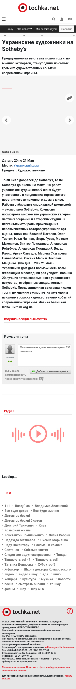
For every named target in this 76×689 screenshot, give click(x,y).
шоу (23, 589)
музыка (47, 579)
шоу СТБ (37, 589)
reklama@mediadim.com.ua (59, 647)
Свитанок (11, 550)
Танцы (61, 555)
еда (45, 574)
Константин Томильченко (24, 535)
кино (57, 574)
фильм (9, 589)
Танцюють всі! (46, 560)
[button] (62, 19)
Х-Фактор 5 (46, 564)
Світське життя (36, 550)
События (66, 29)
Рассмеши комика (48, 545)
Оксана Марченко (54, 540)
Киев (42, 525)
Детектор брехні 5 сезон (23, 520)
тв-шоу (55, 584)
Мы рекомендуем (46, 29)
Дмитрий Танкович (19, 525)
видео (9, 574)
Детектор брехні (17, 516)
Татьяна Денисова (18, 564)
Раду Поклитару (16, 545)
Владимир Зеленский (51, 506)
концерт (10, 579)
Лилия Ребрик (59, 535)
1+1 (7, 506)
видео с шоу (28, 574)
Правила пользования (13, 667)
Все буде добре (16, 511)
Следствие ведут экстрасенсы (27, 555)
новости (64, 579)
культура (29, 579)
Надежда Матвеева (19, 540)
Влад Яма (22, 506)
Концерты (29, 35)
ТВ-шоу (8, 29)
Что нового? (24, 29)
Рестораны (48, 35)
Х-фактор (11, 569)
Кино (64, 35)
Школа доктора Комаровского (47, 569)
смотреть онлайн (31, 584)
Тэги (8, 493)
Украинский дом (26, 165)
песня (8, 584)
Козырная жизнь (17, 530)
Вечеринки (10, 35)
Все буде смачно (46, 511)
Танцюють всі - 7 (17, 560)
